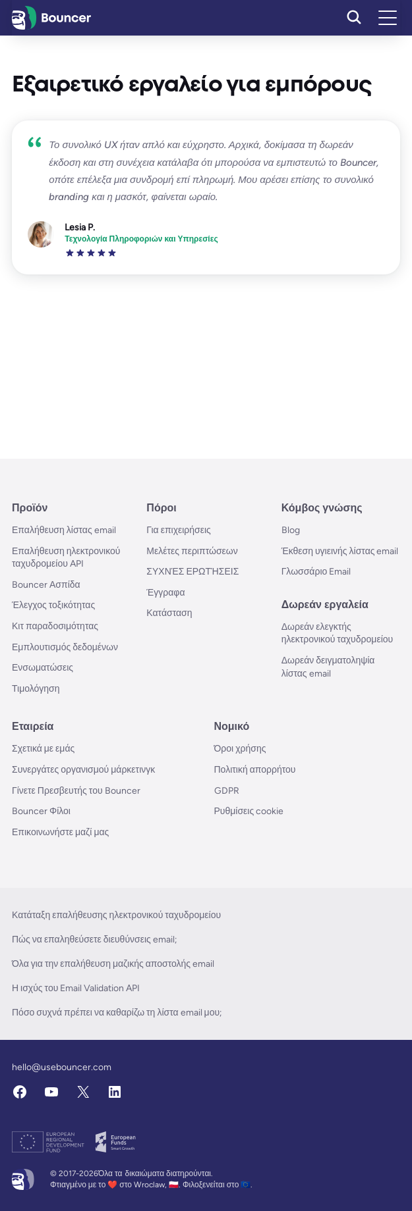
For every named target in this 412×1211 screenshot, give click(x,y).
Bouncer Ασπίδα (46, 584)
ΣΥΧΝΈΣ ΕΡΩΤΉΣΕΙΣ (192, 571)
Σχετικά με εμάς (43, 748)
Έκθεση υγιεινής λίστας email (340, 551)
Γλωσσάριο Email (316, 571)
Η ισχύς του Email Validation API (76, 988)
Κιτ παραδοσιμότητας (55, 626)
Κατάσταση (169, 613)
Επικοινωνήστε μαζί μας (60, 832)
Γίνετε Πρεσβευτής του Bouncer (76, 790)
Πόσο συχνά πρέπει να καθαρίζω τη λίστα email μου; (117, 1012)
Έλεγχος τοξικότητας (53, 605)
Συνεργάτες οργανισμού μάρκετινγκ (83, 769)
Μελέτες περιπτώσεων (191, 551)
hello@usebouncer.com (61, 1067)
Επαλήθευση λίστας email (64, 530)
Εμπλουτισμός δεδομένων (65, 647)
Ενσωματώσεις (42, 667)
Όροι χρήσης (240, 748)
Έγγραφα (165, 592)
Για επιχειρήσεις (178, 530)
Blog (290, 530)
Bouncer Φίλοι (41, 811)
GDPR (226, 790)
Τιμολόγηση (36, 688)
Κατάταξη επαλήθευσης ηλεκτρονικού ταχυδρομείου (116, 915)
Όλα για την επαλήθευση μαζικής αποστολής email (113, 963)
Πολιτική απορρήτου (255, 769)
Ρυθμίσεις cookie (249, 811)
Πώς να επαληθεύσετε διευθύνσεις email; (94, 939)
